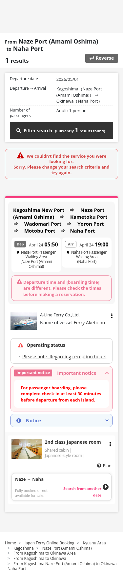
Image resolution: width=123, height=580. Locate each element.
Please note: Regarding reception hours (64, 356)
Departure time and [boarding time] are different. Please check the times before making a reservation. (62, 288)
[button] (61, 373)
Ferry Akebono (89, 322)
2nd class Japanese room (73, 442)
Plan (107, 465)
